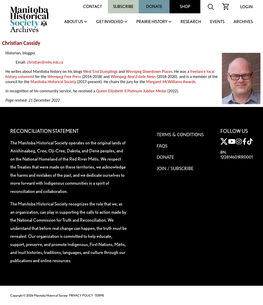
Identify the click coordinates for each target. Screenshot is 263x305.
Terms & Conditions (180, 134)
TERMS (99, 295)
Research (191, 22)
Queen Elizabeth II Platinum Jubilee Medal (131, 90)
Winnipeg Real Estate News (133, 76)
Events (217, 22)
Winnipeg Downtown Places (149, 71)
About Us (73, 22)
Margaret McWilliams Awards (170, 81)
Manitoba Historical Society (53, 81)
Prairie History (151, 22)
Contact (92, 6)
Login (246, 6)
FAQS (162, 146)
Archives (243, 22)
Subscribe (123, 6)
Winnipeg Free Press (64, 76)
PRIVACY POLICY (81, 295)
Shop (185, 6)
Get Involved (109, 22)
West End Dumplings (100, 71)
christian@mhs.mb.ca (45, 62)
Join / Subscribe (175, 168)
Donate (154, 6)
